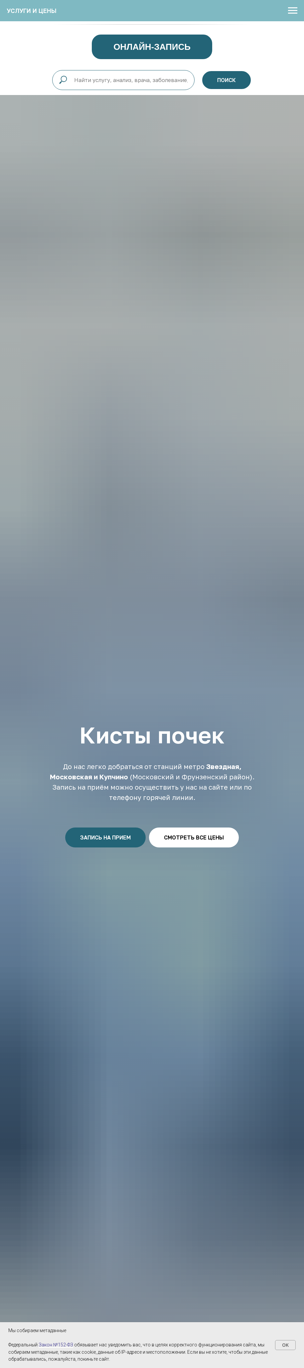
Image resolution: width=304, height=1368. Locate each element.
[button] (105, 837)
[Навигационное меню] (292, 10)
